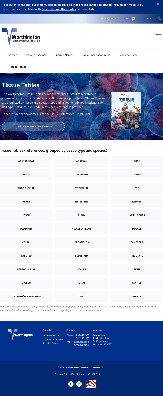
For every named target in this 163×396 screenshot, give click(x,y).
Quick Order (108, 18)
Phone (70, 335)
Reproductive (26, 269)
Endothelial (26, 188)
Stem (81, 282)
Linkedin (79, 384)
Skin (137, 269)
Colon (137, 174)
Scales (81, 269)
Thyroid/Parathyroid (26, 296)
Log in (147, 18)
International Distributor (59, 9)
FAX (69, 342)
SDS (72, 374)
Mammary (26, 228)
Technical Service (51, 343)
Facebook (71, 384)
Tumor (137, 296)
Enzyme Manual (64, 55)
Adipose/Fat (26, 161)
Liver (26, 215)
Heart (26, 201)
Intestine (81, 201)
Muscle (136, 228)
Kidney (136, 201)
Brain (26, 174)
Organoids (81, 242)
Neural (26, 242)
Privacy (80, 374)
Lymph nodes (137, 215)
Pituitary (81, 255)
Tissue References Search (33, 126)
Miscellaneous (81, 228)
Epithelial (81, 188)
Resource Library (128, 55)
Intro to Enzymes (36, 55)
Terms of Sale (61, 374)
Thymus (137, 282)
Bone (137, 161)
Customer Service (51, 335)
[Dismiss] (158, 4)
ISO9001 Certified (95, 374)
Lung (81, 215)
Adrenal (81, 161)
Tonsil (81, 296)
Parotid (26, 255)
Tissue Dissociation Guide (95, 55)
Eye (137, 188)
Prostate (137, 255)
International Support (53, 339)
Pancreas (137, 242)
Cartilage (81, 174)
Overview (12, 55)
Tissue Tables (17, 66)
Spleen (26, 282)
